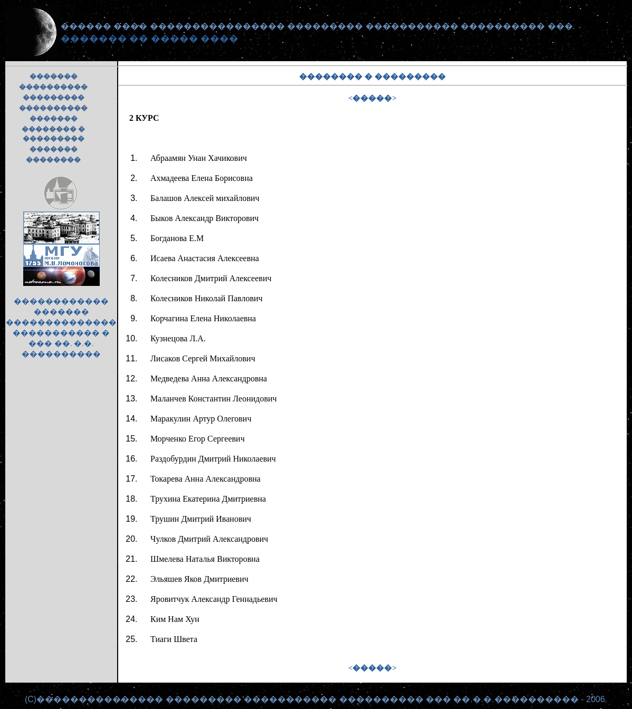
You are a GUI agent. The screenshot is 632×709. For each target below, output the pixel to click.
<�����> (372, 98)
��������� (53, 97)
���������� (53, 87)
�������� (53, 160)
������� (54, 76)
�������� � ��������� (53, 133)
